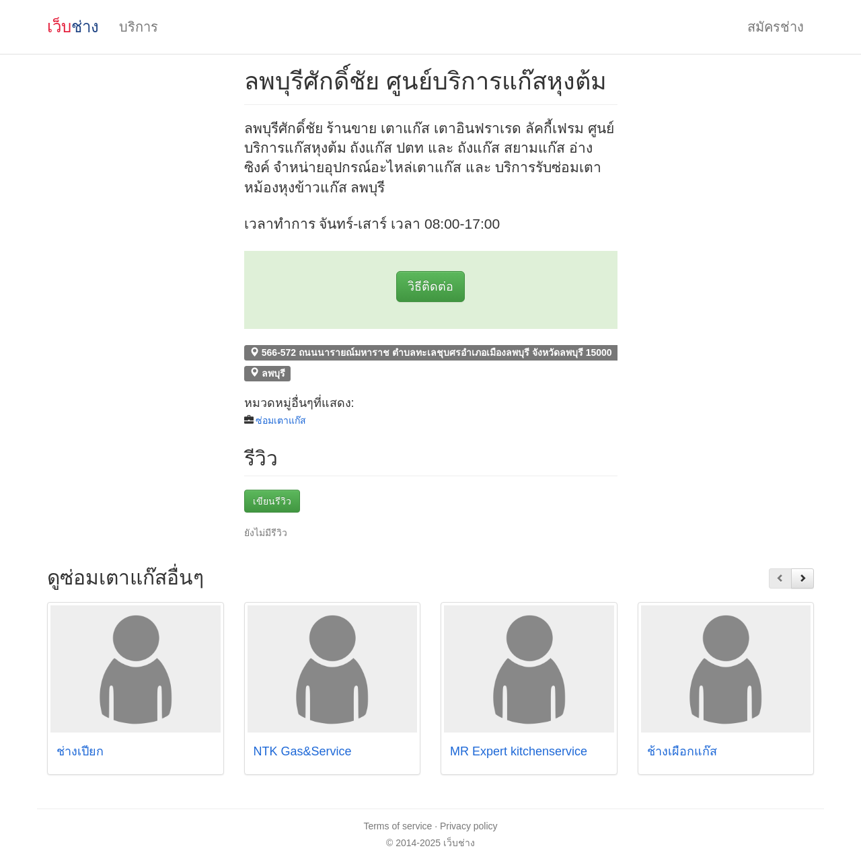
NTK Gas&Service (303, 751)
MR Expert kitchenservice (518, 751)
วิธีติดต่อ (430, 286)
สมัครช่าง (775, 27)
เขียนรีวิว (272, 501)
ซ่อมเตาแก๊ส (281, 420)
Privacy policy (469, 826)
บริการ (138, 27)
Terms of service (397, 826)
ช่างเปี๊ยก (80, 751)
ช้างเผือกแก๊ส (682, 751)
